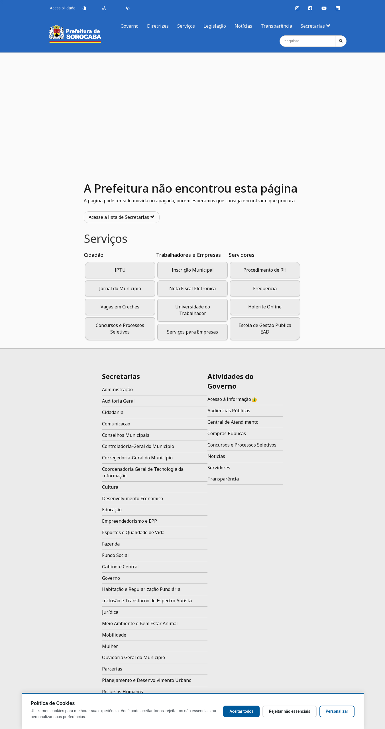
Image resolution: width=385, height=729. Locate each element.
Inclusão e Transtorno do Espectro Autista (147, 600)
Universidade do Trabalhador (192, 310)
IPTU (120, 270)
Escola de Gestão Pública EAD (265, 328)
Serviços (186, 26)
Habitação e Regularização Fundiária (141, 589)
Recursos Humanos (122, 691)
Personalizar (337, 711)
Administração (117, 389)
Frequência (265, 288)
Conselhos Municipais (125, 435)
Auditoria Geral (118, 401)
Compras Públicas (226, 433)
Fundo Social (115, 555)
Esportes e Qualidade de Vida (133, 532)
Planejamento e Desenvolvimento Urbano (147, 680)
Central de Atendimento (232, 422)
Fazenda (111, 544)
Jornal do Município (120, 288)
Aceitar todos (241, 711)
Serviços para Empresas (192, 332)
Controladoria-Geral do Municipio (138, 446)
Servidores (218, 468)
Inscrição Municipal (193, 270)
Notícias (243, 26)
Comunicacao (116, 424)
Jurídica (110, 612)
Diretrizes (158, 26)
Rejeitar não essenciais (289, 711)
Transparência (276, 26)
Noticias (216, 456)
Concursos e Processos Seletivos (120, 328)
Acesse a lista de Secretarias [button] (122, 217)
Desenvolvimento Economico (132, 498)
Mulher (110, 646)
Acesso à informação (232, 399)
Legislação (214, 26)
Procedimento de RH (265, 270)
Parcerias (112, 669)
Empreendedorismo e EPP (129, 521)
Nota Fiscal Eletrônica (192, 288)
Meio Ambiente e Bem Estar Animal (140, 623)
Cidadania (112, 412)
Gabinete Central (120, 567)
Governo (129, 26)
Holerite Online (265, 307)
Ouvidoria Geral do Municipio (133, 657)
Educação (112, 509)
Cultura (110, 487)
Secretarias (316, 26)
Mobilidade (114, 635)
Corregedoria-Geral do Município (137, 458)
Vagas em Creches (120, 307)
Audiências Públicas (228, 410)
